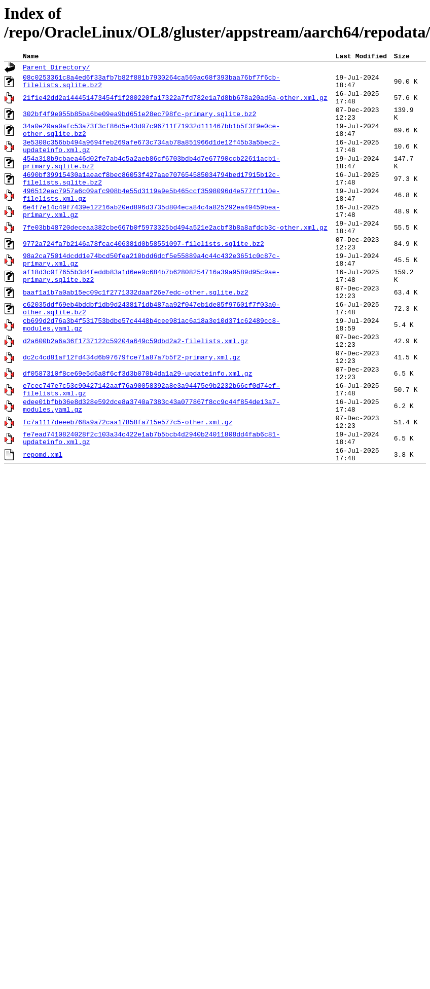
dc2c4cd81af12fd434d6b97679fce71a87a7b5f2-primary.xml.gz (131, 412)
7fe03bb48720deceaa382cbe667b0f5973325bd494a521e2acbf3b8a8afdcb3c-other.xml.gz (175, 258)
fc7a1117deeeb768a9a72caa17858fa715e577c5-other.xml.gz (127, 489)
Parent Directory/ (56, 69)
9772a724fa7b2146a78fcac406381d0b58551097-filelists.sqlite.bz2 (143, 277)
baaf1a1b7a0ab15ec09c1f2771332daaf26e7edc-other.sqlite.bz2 (135, 335)
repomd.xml (42, 527)
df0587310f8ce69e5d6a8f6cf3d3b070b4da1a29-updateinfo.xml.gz (137, 431)
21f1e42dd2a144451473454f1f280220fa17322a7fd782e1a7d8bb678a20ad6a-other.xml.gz (175, 103)
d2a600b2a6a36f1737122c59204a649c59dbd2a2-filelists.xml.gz (135, 392)
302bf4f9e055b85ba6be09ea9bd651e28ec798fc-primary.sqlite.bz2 (139, 123)
